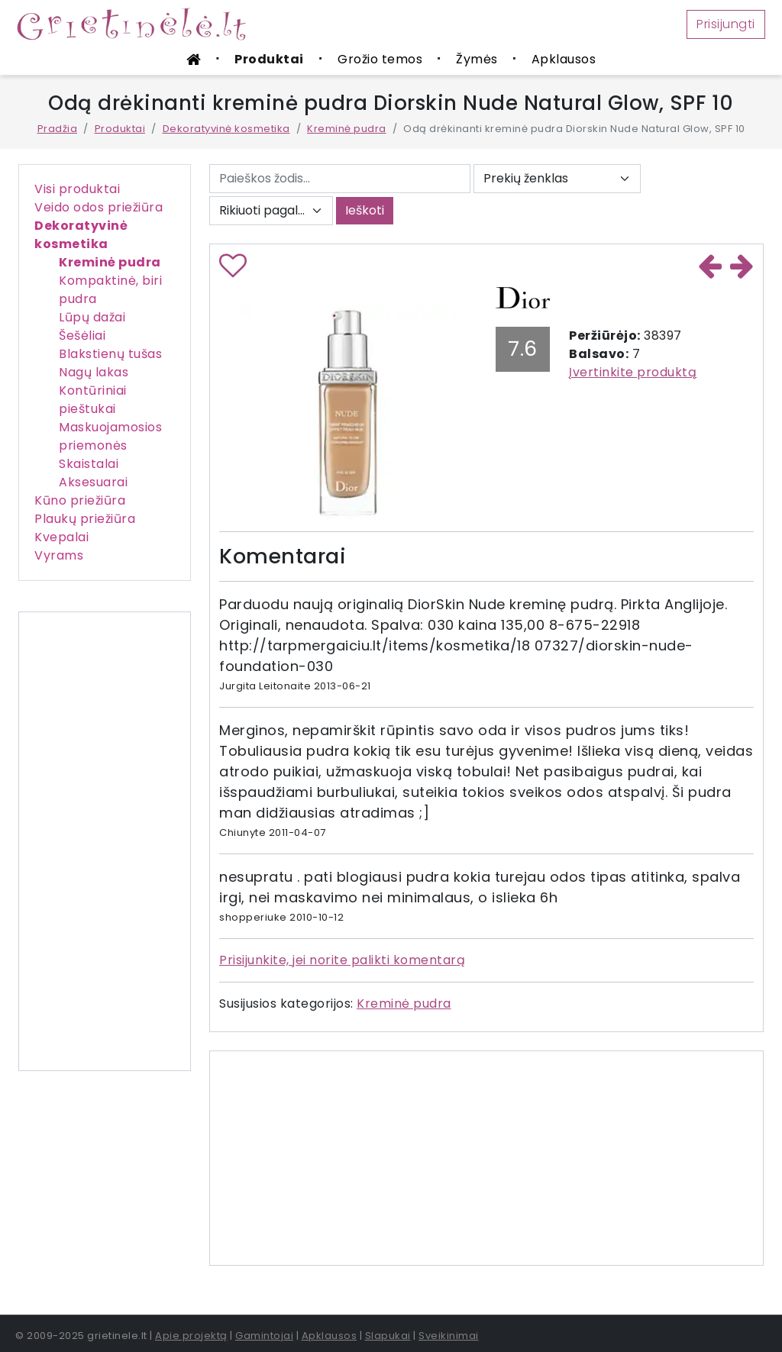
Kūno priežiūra (79, 500)
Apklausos (564, 59)
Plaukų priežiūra (84, 519)
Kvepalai (61, 537)
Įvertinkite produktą (632, 372)
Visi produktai (77, 189)
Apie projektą (191, 1335)
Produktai (269, 59)
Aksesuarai (93, 482)
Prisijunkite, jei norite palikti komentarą (342, 960)
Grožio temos (380, 59)
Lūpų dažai (92, 317)
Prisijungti (725, 24)
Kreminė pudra (346, 128)
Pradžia (57, 128)
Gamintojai (264, 1335)
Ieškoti (364, 210)
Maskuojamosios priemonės (110, 436)
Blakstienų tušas (110, 354)
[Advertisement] (104, 841)
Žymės (477, 59)
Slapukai (388, 1335)
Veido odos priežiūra (98, 207)
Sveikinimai (448, 1335)
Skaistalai (88, 464)
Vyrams (58, 555)
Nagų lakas (93, 372)
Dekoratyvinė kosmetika (226, 128)
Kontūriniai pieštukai (93, 400)
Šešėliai (82, 335)
